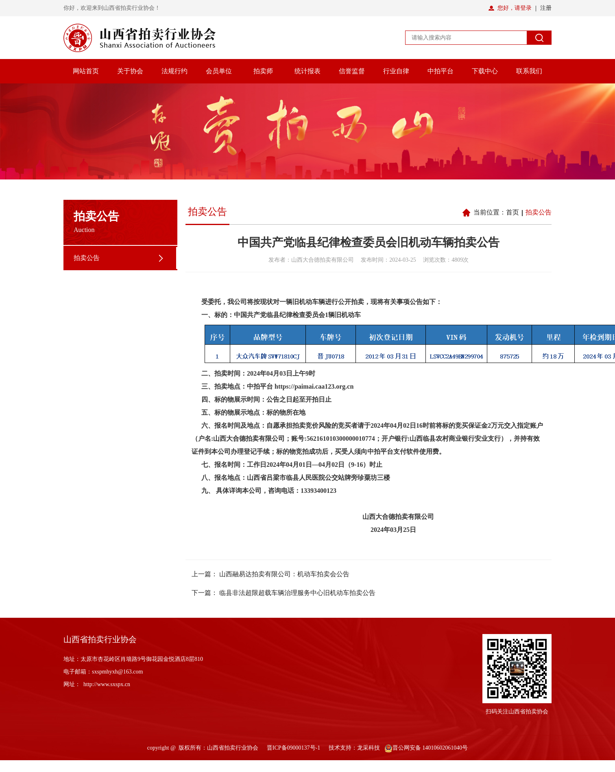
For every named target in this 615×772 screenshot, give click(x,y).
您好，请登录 (514, 8)
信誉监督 (352, 71)
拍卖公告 (87, 257)
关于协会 (130, 71)
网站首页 (86, 71)
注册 (546, 8)
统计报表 (307, 71)
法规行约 (174, 71)
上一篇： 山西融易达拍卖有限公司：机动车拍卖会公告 (270, 574)
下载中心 (485, 71)
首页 (512, 212)
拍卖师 (263, 71)
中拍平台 (440, 71)
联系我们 (529, 71)
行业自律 (396, 71)
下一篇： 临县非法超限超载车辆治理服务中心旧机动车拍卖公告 (283, 592)
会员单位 (219, 71)
